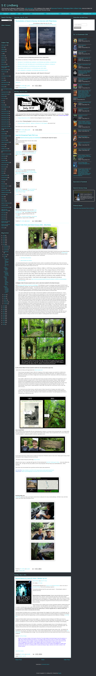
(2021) (24, 117)
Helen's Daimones (5, 142)
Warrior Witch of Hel (31, 171)
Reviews (3, 183)
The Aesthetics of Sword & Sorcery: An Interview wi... (6, 261)
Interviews (24, 87)
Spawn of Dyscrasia (5, 203)
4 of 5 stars (40, 583)
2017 (4, 311)
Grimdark (3, 137)
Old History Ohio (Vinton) (26, 257)
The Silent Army (24, 190)
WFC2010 (3, 217)
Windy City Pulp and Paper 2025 (5, 222)
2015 (4, 315)
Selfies (2, 198)
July (5, 256)
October (6, 249)
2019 (4, 307)
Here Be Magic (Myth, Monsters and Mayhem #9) (84, 163)
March (5, 300)
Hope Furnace (65, 252)
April (5, 298)
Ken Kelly (3, 158)
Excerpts (3, 96)
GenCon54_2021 (5, 117)
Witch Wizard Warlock (83, 136)
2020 (4, 306)
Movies (2, 168)
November (6, 248)
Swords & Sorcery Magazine (50, 114)
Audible (3, 55)
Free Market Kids (5, 107)
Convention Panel (5, 76)
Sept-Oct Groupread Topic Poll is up (26, 135)
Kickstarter (3, 160)
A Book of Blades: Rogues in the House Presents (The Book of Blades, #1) (84, 156)
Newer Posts (18, 659)
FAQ (19, 13)
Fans (2, 102)
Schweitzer (3, 194)
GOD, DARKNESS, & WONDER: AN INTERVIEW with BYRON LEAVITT (33, 70)
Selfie (2, 196)
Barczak (3, 57)
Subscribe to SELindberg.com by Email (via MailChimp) (83, 21)
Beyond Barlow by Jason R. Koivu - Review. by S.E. (31, 578)
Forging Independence (22, 95)
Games (2, 109)
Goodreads (3, 131)
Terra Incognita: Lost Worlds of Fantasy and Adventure (84, 79)
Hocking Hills (18, 496)
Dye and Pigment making (6, 88)
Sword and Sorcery (5, 207)
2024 (4, 239)
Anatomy (3, 51)
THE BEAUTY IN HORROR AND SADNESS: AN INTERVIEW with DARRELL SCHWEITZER (37, 62)
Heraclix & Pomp (36, 587)
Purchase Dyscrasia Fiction (38, 13)
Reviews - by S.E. (22, 656)
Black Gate (3, 64)
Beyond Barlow (36, 580)
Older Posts (67, 659)
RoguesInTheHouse (5, 192)
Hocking (3, 146)
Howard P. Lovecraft (5, 154)
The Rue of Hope (22, 636)
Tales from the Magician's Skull (4, 210)
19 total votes (18, 216)
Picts (2, 181)
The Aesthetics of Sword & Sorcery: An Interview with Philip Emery (36, 21)
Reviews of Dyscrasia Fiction (53, 13)
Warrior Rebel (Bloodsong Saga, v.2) (23, 172)
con (2, 73)
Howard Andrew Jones (6, 150)
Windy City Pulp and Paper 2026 (5, 225)
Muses (2, 171)
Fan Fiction (3, 98)
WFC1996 (3, 214)
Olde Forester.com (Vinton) (26, 260)
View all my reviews (19, 651)
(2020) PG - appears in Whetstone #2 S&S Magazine (33, 123)
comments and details (26, 216)
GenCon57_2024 (5, 124)
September (6, 251)
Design (2, 86)
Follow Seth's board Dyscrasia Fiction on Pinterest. (83, 208)
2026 (4, 235)
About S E (6, 13)
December (6, 246)
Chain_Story (4, 71)
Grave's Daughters (5, 135)
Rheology (3, 188)
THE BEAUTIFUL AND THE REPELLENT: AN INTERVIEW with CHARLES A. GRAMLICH (36, 64)
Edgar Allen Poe (4, 94)
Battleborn (3, 60)
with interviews (29, 8)
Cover (2, 78)
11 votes (20, 154)
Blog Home (13, 13)
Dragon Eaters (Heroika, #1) (84, 58)
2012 (4, 320)
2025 (4, 237)
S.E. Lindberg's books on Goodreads (83, 37)
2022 (4, 242)
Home (42, 659)
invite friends (34, 216)
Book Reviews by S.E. (76, 13)
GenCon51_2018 (5, 113)
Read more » (18, 82)
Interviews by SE (65, 13)
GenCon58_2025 (5, 126)
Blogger (59, 673)
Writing (2, 227)
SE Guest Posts (26, 13)
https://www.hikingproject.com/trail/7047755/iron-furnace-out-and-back (37, 471)
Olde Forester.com (38, 369)
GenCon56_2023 (5, 121)
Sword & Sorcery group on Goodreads (30, 137)
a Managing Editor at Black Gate (72, 8)
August (5, 254)
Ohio (24, 570)
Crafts (2, 80)
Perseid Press (4, 177)
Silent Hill (3, 200)
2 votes (16, 194)
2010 (4, 324)
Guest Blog (3, 140)
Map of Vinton (37, 459)
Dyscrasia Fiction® (56, 8)
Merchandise (4, 164)
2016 (4, 313)
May (5, 296)
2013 (4, 318)
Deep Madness (4, 84)
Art (2, 53)
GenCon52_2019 (5, 115)
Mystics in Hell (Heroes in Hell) (84, 129)
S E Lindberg (9, 5)
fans (2, 100)
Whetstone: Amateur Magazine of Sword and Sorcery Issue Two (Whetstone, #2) (84, 72)
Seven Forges (22, 191)
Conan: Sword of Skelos (25, 211)
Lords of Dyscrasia (5, 162)
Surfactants (3, 205)
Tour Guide (3, 212)
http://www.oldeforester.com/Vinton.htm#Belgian (28, 285)
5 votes (19, 173)
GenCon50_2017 (5, 111)
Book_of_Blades (4, 69)
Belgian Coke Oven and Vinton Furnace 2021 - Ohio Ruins (33, 225)
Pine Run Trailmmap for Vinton (52, 462)
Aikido (2, 47)
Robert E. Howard (5, 190)
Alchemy (20, 570)
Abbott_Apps (4, 45)
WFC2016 (3, 219)
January (6, 303)
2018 (4, 309)
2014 (4, 316)
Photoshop (3, 179)
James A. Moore (18, 189)
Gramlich (3, 133)
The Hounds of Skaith (24, 153)
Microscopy (3, 166)
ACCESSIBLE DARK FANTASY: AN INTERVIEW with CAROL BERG (32, 68)
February (6, 301)
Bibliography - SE (87, 13)
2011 (4, 322)
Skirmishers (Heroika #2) (83, 108)
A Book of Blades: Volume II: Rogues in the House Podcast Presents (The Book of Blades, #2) (84, 123)
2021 (4, 244)
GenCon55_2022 (5, 119)
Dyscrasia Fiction (22, 131)
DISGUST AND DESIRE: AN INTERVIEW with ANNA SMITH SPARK (32, 66)
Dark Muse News (5, 82)
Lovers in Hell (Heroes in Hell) (84, 102)
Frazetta (3, 104)
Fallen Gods (17, 190)
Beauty (20, 87)
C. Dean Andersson (19, 169)
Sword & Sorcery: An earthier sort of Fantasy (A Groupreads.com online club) (83, 192)
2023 (4, 240)
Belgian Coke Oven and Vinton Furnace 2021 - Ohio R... (6, 280)
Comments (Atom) (45, 664)
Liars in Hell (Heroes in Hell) (84, 149)
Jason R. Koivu (44, 580)
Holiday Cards (4, 148)
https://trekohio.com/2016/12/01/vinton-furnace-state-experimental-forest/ (38, 470)
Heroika (3, 144)
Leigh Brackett (18, 151)
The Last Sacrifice (31, 189)
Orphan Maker (4, 175)
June (5, 294)
